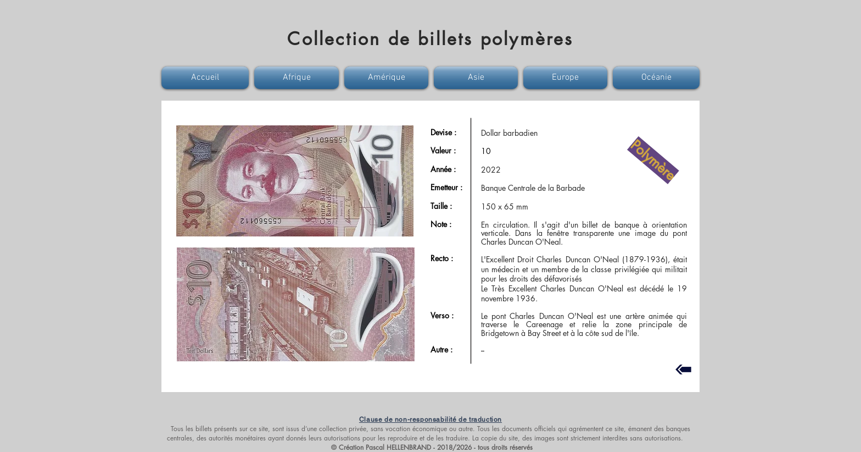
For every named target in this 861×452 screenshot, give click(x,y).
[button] (206, 78)
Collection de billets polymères (430, 38)
